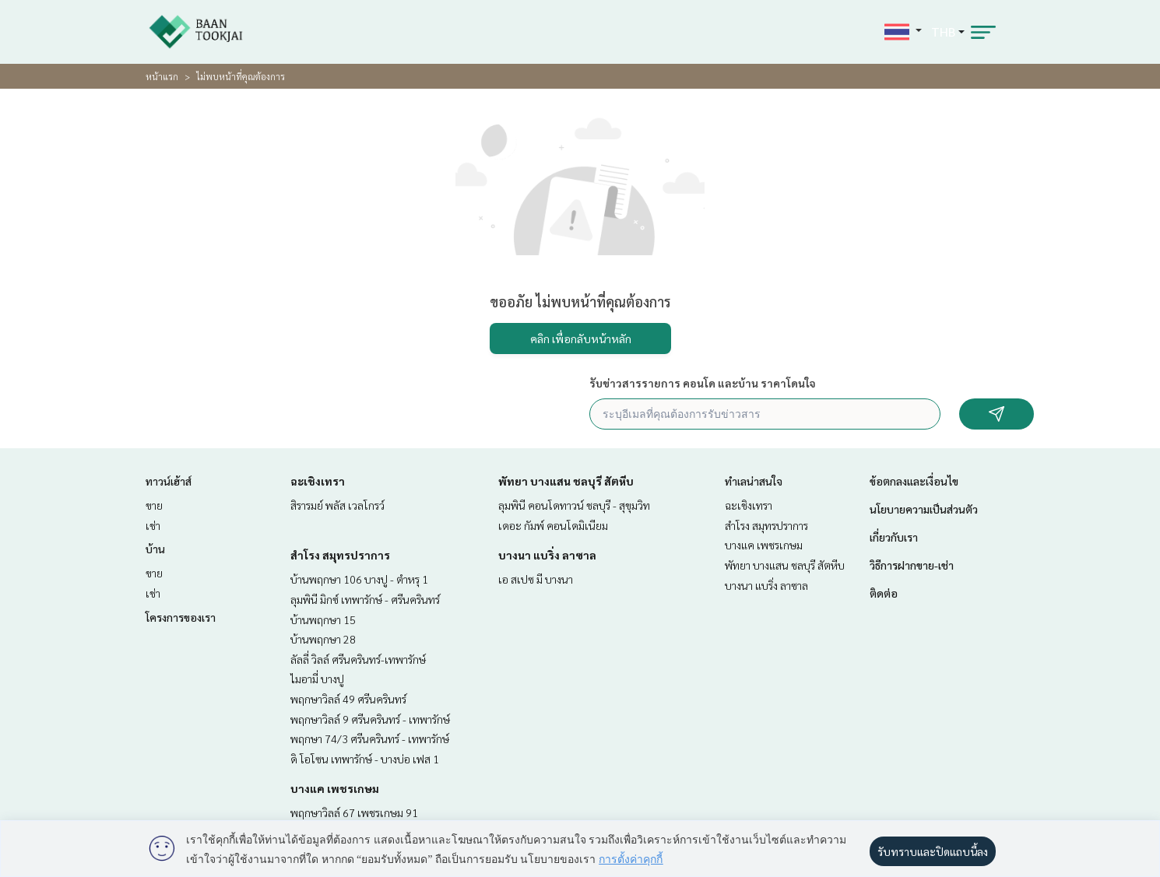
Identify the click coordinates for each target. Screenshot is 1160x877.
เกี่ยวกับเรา (894, 537)
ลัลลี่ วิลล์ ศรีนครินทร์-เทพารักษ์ (358, 659)
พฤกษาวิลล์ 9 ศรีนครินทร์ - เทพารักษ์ (370, 719)
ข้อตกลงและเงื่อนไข (914, 481)
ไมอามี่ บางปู (317, 679)
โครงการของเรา (181, 617)
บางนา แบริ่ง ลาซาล (547, 555)
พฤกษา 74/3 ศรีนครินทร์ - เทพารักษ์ (369, 738)
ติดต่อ (884, 593)
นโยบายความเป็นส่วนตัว (924, 509)
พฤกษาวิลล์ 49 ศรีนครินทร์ (348, 699)
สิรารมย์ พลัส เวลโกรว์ (337, 505)
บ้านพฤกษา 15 (323, 619)
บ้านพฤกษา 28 (323, 639)
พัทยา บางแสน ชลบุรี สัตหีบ (566, 481)
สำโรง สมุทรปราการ (340, 555)
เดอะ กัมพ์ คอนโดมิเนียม (553, 525)
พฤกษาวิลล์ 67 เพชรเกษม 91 (354, 812)
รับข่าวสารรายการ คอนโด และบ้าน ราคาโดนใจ (702, 383)
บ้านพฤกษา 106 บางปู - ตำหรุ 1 (359, 579)
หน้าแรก (162, 76)
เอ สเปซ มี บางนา (535, 579)
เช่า (153, 525)
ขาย (154, 505)
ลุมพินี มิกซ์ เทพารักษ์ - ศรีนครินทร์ (365, 599)
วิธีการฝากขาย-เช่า (912, 565)
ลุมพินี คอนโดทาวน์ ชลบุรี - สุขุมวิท (574, 505)
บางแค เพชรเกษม (334, 788)
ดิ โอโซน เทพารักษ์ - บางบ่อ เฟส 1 (364, 759)
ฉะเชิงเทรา (317, 481)
